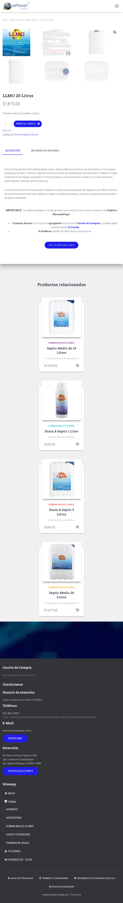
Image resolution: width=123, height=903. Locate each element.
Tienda (12, 20)
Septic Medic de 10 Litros (61, 387)
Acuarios (12, 809)
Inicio (5, 20)
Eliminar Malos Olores (27, 20)
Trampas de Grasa (17, 843)
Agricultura (14, 817)
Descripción (12, 188)
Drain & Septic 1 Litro (61, 468)
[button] (61, 282)
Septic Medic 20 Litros (61, 632)
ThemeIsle (75, 895)
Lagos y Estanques (18, 834)
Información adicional (45, 188)
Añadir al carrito (26, 161)
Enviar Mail (15, 738)
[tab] (15, 188)
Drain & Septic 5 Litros (61, 549)
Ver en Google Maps (20, 771)
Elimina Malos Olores (20, 826)
